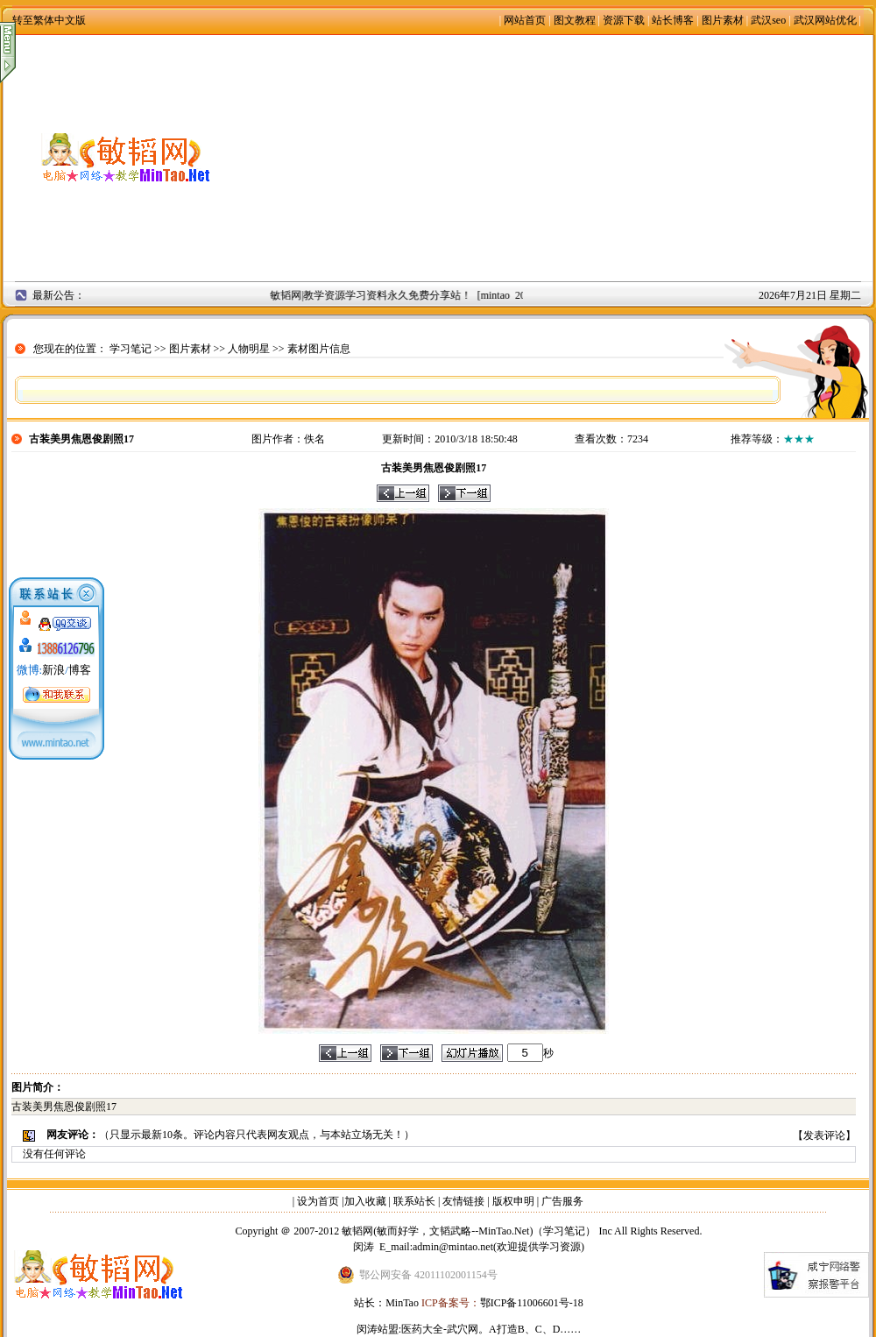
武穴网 (462, 1329)
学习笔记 (131, 349)
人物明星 (249, 349)
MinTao (402, 1303)
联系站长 (414, 1201)
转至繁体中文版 (49, 20)
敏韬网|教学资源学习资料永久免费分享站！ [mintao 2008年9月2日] (427, 295)
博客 (79, 669)
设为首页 (318, 1201)
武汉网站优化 (825, 20)
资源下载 (624, 20)
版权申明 (513, 1201)
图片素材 (723, 20)
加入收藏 (365, 1201)
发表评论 (824, 1135)
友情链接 (463, 1201)
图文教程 (575, 20)
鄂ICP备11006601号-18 (531, 1303)
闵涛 (363, 1247)
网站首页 (525, 20)
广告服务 (562, 1201)
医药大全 (422, 1329)
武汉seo (768, 20)
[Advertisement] (560, 157)
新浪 (53, 669)
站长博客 (673, 20)
